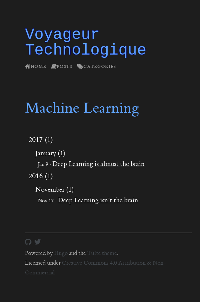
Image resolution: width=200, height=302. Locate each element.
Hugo (61, 253)
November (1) (54, 189)
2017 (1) (41, 139)
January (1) (50, 153)
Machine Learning (82, 108)
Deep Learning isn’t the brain (98, 200)
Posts (61, 66)
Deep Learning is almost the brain (99, 164)
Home (35, 66)
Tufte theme (102, 253)
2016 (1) (41, 176)
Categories (96, 66)
